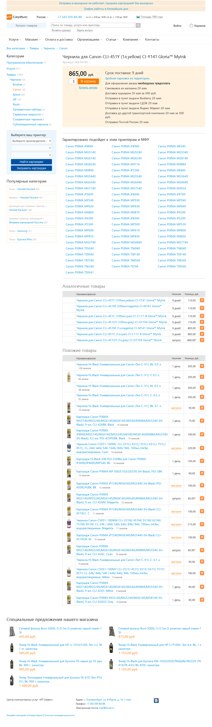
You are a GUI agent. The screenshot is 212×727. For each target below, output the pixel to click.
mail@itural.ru (106, 707)
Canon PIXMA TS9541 (80, 272)
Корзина (199, 26)
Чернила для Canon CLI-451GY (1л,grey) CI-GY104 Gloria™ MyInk (119, 340)
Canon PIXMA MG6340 (81, 182)
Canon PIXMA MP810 (80, 236)
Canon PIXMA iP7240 (125, 170)
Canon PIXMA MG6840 (127, 242)
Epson (16, 94)
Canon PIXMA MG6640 (173, 182)
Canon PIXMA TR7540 (80, 260)
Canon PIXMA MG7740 (173, 242)
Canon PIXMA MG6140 (81, 158)
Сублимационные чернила (30, 124)
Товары (34, 48)
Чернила (49, 48)
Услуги (11, 68)
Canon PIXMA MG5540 (127, 176)
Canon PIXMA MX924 (172, 188)
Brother (17, 84)
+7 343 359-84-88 (69, 17)
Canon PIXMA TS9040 (80, 254)
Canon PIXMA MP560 (172, 200)
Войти (177, 26)
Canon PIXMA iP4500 (125, 218)
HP (15, 99)
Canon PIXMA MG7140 (81, 188)
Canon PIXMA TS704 (125, 266)
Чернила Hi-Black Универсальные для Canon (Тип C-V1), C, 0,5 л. (118, 395)
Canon (63, 48)
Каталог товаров (26, 25)
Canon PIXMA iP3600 (79, 194)
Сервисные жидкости (27, 114)
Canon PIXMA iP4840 (79, 146)
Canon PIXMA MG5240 (127, 152)
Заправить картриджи (31, 168)
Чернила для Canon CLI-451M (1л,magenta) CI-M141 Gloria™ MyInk (120, 328)
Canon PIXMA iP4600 (125, 194)
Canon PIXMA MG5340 (173, 152)
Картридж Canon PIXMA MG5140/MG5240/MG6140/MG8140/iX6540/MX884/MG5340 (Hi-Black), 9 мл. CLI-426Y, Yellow (119, 587)
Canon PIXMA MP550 (126, 200)
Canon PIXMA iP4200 (172, 212)
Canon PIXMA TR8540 (126, 260)
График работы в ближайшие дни (106, 9)
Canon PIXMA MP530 (172, 224)
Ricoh (16, 104)
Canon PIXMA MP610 (126, 230)
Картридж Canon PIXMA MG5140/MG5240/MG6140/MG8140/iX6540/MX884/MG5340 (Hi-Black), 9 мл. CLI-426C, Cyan (119, 550)
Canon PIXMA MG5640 (173, 176)
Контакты (152, 39)
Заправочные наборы (27, 109)
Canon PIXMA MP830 (126, 236)
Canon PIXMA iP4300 (79, 218)
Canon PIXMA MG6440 (127, 182)
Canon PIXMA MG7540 (127, 188)
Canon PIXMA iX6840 (172, 170)
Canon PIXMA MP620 (80, 206)
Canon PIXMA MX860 (80, 212)
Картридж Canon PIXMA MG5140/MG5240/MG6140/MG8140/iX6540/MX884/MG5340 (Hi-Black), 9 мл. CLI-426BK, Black (119, 420)
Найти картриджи (31, 161)
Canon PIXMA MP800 (172, 230)
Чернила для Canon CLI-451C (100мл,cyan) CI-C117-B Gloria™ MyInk (121, 316)
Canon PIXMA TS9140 (172, 254)
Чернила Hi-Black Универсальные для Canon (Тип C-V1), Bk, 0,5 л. (118, 364)
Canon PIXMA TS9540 (172, 266)
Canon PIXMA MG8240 (81, 164)
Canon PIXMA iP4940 (125, 146)
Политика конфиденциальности (59, 715)
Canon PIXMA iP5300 (79, 224)
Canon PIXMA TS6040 (126, 248)
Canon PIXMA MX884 (172, 164)
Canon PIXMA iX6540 (172, 146)
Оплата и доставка (59, 39)
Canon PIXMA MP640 (172, 206)
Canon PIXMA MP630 (126, 206)
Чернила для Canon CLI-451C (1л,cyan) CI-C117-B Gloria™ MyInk (118, 334)
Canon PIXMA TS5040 (80, 248)
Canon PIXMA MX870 (126, 212)
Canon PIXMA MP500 (126, 224)
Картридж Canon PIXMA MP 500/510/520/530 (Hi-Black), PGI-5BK (119, 471)
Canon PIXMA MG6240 (127, 158)
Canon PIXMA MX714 (126, 164)
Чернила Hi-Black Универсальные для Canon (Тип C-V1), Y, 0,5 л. (118, 375)
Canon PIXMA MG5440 (81, 176)
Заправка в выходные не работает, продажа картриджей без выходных (106, 3)
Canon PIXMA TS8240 (172, 260)
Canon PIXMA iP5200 (172, 218)
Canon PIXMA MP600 (80, 230)
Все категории (16, 48)
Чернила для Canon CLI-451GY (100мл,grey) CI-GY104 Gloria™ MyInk (121, 322)
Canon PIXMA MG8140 (173, 158)
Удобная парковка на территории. (127, 78)
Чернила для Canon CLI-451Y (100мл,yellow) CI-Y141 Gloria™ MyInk (120, 300)
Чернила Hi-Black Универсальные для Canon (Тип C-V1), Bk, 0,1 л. (118, 406)
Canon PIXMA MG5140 (81, 152)
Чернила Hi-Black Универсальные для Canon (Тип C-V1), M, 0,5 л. (118, 386)
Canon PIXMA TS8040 (172, 248)
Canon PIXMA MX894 (80, 170)
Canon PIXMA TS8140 (126, 254)
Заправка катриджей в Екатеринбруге (24, 715)
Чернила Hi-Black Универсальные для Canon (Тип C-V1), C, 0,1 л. (118, 560)
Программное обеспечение (25, 62)
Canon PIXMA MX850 (172, 236)
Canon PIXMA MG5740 (81, 242)
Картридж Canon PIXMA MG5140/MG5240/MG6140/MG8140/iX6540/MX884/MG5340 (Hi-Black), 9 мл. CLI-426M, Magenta (119, 498)
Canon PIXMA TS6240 (80, 266)
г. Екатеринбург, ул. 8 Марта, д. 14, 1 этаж (107, 699)
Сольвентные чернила (27, 119)
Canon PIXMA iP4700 (172, 194)
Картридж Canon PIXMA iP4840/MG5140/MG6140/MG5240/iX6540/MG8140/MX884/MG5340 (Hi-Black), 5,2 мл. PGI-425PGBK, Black (122, 434)
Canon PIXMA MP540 (80, 200)
